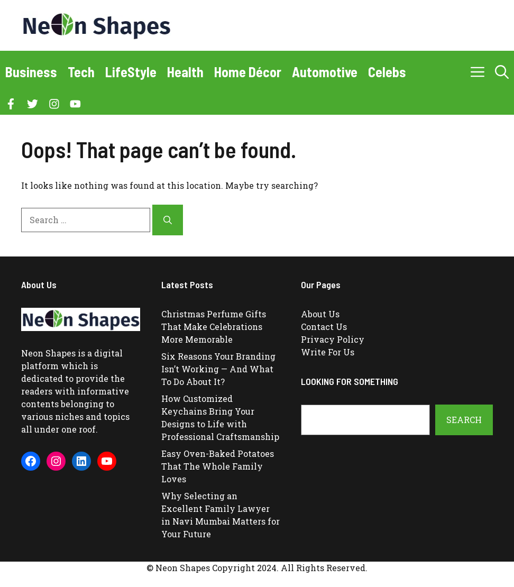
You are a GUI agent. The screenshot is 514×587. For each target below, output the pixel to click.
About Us (320, 313)
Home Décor (247, 71)
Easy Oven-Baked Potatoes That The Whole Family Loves (217, 466)
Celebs (387, 71)
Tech (81, 71)
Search (464, 419)
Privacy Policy (332, 339)
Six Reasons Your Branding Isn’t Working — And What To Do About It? (218, 369)
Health (185, 71)
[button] (502, 72)
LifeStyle (131, 71)
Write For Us (327, 351)
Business (31, 71)
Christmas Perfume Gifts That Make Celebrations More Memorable (213, 326)
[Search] (167, 220)
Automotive (324, 71)
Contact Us (324, 326)
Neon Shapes (48, 353)
